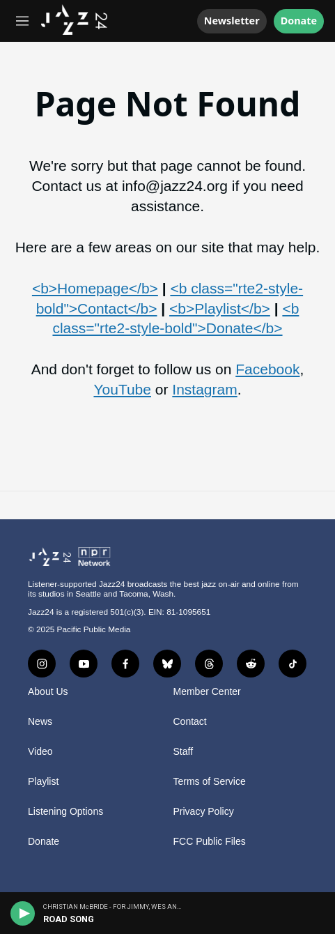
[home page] (74, 30)
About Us (48, 692)
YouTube (122, 389)
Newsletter (232, 20)
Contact (190, 722)
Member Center (207, 692)
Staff (183, 752)
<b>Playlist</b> (219, 308)
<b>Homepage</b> (95, 288)
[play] (23, 913)
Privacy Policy (203, 811)
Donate (299, 21)
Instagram (204, 389)
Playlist (43, 781)
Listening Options (65, 811)
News (40, 722)
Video (40, 752)
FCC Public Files (209, 841)
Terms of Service (209, 781)
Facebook (267, 369)
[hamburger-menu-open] (22, 21)
